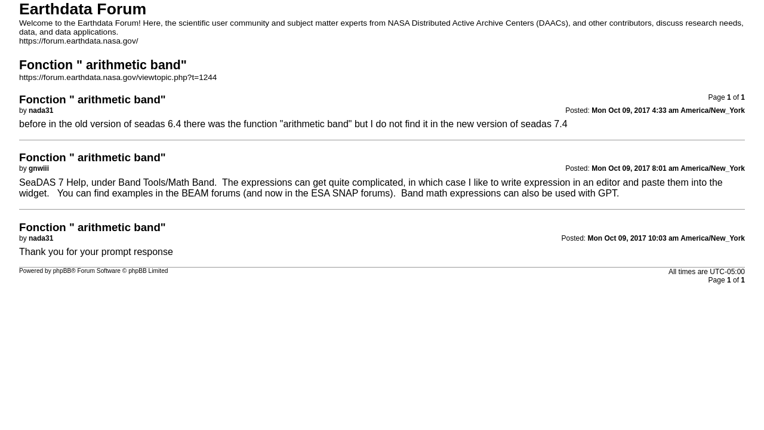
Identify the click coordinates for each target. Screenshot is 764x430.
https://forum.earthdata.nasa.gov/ (78, 40)
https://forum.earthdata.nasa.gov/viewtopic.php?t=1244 (118, 77)
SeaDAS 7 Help (52, 182)
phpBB (62, 271)
